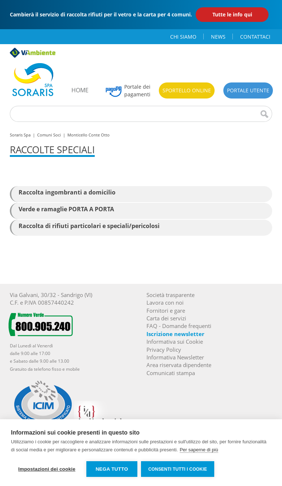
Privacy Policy (163, 349)
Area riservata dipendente (178, 365)
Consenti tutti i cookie (177, 469)
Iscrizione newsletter (175, 334)
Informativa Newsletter (175, 357)
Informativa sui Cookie (174, 341)
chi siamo (183, 36)
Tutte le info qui (232, 14)
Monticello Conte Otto (88, 135)
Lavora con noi (165, 302)
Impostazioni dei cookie (46, 469)
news (218, 36)
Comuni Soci (49, 135)
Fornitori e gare (165, 310)
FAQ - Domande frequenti (178, 325)
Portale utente (248, 90)
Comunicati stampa (170, 373)
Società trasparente (170, 294)
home (80, 90)
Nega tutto (111, 469)
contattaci (255, 36)
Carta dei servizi (166, 318)
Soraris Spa (20, 135)
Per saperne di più (199, 449)
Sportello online (186, 90)
